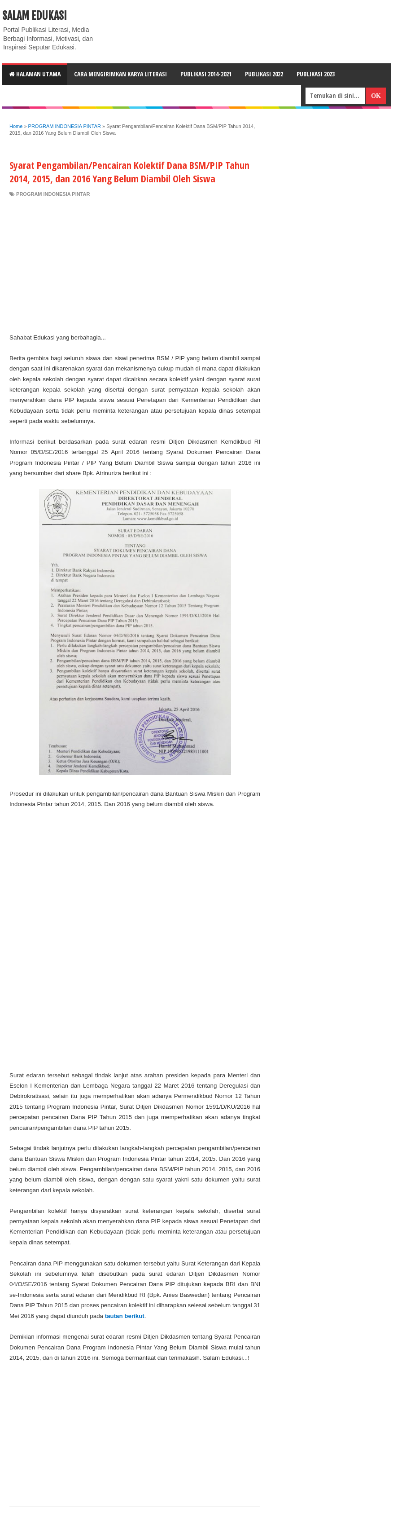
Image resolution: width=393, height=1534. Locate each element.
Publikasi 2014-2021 (205, 74)
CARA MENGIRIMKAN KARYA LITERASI (120, 74)
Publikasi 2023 (316, 74)
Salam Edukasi (34, 15)
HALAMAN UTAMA (35, 74)
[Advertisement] (134, 265)
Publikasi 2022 (264, 74)
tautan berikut (124, 1316)
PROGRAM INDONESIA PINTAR (53, 194)
